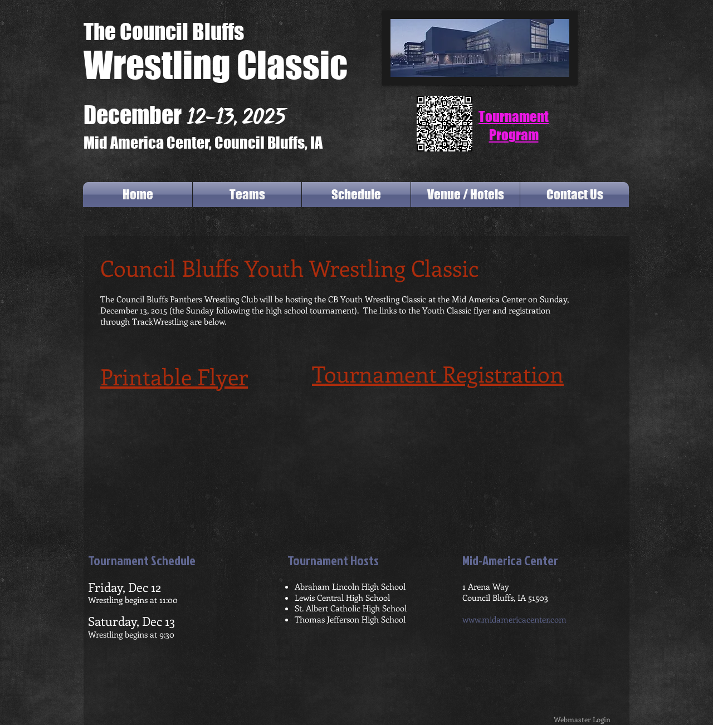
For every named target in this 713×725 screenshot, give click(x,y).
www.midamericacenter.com (514, 619)
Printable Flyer (174, 376)
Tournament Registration (438, 373)
